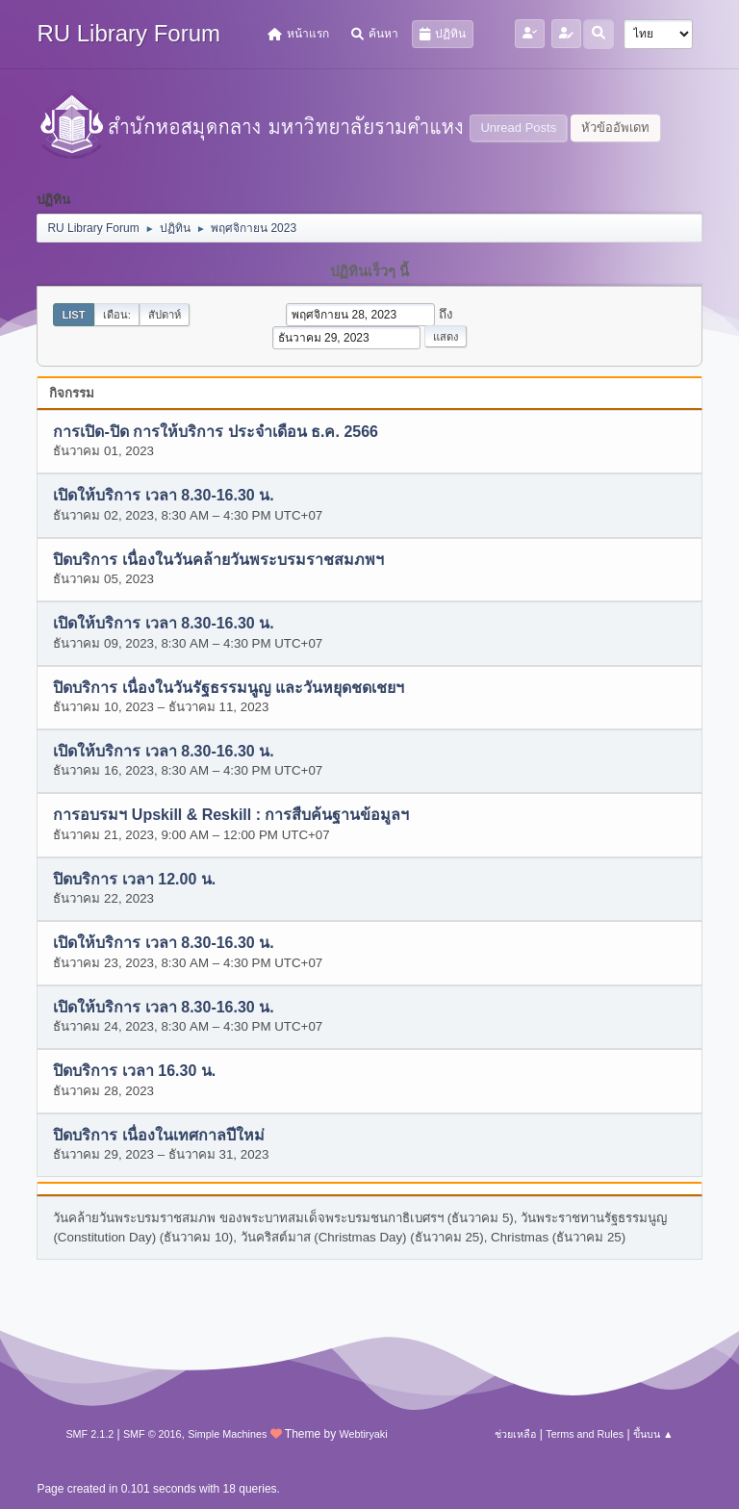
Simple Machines (227, 1434)
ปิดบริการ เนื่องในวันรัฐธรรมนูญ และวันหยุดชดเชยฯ (228, 687)
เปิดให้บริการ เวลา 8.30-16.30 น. (163, 496)
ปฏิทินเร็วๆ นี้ (369, 271)
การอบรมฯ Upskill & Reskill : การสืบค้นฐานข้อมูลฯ (231, 815)
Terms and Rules (585, 1434)
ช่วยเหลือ (515, 1434)
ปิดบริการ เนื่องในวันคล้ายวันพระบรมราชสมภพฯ (218, 559)
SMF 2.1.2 (89, 1434)
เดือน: (117, 314)
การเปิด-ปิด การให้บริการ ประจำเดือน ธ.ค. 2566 (215, 431)
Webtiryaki (363, 1434)
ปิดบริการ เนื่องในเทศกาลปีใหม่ (158, 1135)
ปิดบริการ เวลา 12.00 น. (134, 879)
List (73, 314)
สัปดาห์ (164, 314)
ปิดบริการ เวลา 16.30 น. (134, 1071)
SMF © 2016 (152, 1434)
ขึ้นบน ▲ (653, 1434)
